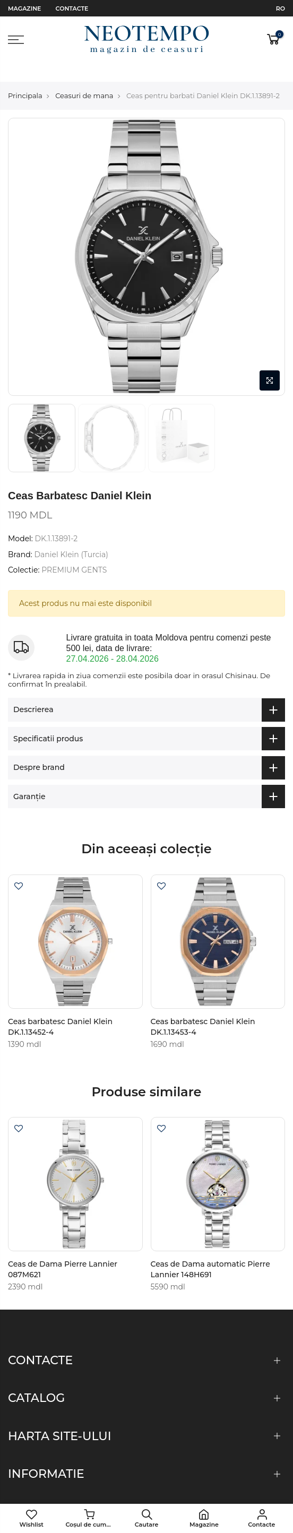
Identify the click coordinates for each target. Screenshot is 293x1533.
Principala (25, 76)
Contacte (72, 8)
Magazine (24, 8)
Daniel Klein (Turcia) (71, 535)
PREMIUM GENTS (74, 551)
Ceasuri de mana (84, 76)
